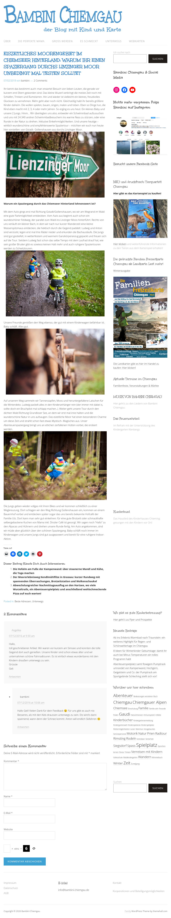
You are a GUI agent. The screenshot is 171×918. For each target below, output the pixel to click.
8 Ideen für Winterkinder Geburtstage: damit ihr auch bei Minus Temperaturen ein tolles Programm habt (140, 655)
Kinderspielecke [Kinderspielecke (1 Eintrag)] (134, 725)
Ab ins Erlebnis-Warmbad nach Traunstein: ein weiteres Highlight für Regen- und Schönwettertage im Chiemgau (139, 641)
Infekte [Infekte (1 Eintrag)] (158, 715)
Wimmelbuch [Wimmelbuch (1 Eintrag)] (157, 757)
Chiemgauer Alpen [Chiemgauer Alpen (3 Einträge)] (150, 702)
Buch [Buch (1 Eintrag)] (155, 696)
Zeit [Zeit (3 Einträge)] (126, 763)
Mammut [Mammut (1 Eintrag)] (139, 729)
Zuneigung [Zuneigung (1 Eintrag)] (135, 764)
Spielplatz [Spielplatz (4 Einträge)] (146, 745)
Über (7, 41)
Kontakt (117, 882)
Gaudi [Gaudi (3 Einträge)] (124, 714)
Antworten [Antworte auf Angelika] (15, 676)
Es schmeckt (89, 41)
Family (128, 911)
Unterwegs (114, 41)
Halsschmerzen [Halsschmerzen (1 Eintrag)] (137, 715)
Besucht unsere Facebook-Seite (135, 164)
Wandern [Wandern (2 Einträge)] (144, 757)
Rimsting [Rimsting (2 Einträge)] (119, 738)
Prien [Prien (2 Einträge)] (151, 733)
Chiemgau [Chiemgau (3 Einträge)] (122, 702)
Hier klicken (119, 244)
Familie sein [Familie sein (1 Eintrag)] (153, 708)
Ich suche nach (121, 52)
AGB (6, 893)
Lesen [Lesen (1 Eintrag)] (132, 729)
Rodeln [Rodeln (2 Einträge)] (131, 738)
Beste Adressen (23, 601)
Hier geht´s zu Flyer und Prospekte (132, 619)
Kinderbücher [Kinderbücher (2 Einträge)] (123, 720)
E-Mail (8, 813)
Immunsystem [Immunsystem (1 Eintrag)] (149, 715)
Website (8, 829)
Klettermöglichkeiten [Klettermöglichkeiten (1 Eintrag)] (121, 729)
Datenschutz (11, 888)
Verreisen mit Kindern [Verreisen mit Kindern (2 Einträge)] (146, 751)
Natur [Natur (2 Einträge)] (142, 733)
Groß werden (62, 41)
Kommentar (11, 761)
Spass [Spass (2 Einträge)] (131, 745)
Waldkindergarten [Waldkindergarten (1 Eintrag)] (130, 757)
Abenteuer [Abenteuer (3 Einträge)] (123, 695)
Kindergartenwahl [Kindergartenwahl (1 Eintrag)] (120, 725)
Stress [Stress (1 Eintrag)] (121, 752)
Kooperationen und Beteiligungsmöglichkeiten (138, 891)
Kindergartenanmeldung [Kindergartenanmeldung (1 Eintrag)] (143, 720)
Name (8, 796)
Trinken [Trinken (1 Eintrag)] (128, 752)
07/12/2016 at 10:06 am (30, 702)
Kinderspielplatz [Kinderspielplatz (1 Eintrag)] (147, 725)
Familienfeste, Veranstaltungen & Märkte (136, 385)
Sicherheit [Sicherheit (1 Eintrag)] (149, 739)
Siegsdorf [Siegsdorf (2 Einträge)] (120, 745)
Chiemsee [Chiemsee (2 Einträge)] (120, 708)
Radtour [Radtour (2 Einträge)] (161, 733)
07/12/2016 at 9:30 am (22, 635)
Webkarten (137, 41)
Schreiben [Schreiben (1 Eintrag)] (141, 739)
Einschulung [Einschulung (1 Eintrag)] (133, 708)
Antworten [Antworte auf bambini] (23, 727)
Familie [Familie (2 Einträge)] (143, 708)
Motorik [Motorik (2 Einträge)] (132, 733)
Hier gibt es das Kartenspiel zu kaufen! (137, 193)
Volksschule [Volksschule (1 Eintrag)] (118, 757)
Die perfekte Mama (31, 41)
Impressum (10, 882)
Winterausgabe (121, 270)
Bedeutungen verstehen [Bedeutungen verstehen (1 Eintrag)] (143, 696)
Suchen (157, 58)
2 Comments (40, 80)
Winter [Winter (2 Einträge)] (118, 763)
